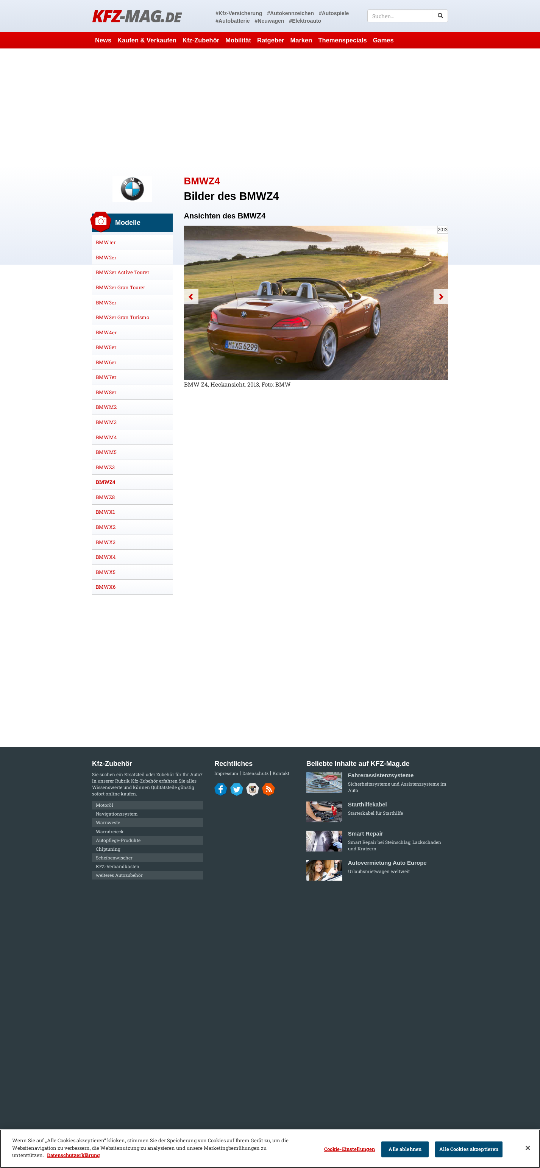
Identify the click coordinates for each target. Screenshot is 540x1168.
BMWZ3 (105, 467)
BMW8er (106, 392)
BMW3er (106, 302)
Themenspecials (342, 40)
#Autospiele (334, 13)
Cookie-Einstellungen (349, 1149)
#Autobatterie (232, 21)
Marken (301, 40)
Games (383, 40)
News (103, 40)
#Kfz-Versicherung (238, 13)
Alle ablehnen (405, 1149)
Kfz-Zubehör (201, 40)
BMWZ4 (105, 482)
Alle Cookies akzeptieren (468, 1149)
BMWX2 (105, 527)
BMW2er (106, 257)
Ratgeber (270, 40)
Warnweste (108, 822)
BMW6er (106, 362)
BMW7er (106, 377)
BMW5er (106, 347)
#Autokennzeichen (290, 13)
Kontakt (281, 773)
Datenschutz (255, 773)
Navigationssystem (117, 814)
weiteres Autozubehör (119, 875)
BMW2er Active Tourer (122, 272)
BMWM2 (106, 407)
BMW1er (105, 242)
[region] (270, 1148)
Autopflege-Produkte (118, 840)
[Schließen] (528, 1148)
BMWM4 (106, 437)
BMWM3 (106, 422)
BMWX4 (106, 557)
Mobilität (238, 40)
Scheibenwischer (114, 858)
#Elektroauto (305, 21)
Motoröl (104, 805)
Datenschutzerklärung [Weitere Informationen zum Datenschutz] (73, 1155)
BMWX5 (105, 572)
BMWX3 (105, 542)
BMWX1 (105, 511)
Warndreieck (110, 831)
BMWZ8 (105, 497)
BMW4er (106, 332)
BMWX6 (105, 586)
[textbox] (407, 15)
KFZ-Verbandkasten (117, 866)
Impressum (226, 773)
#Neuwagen (269, 21)
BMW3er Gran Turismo (122, 317)
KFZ (136, 15)
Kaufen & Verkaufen (146, 40)
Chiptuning (108, 849)
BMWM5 (106, 452)
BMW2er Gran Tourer (120, 287)
